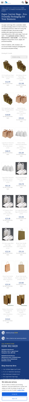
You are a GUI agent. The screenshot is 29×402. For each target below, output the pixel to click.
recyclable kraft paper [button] (7, 30)
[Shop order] (19, 57)
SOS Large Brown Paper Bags (10, 376)
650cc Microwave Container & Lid (11, 374)
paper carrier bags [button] (8, 25)
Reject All (14, 398)
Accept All (14, 394)
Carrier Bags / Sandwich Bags (12, 8)
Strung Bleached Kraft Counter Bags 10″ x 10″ (14, 379)
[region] (14, 390)
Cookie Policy (20, 390)
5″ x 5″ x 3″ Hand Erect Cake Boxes (11, 371)
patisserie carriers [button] (14, 36)
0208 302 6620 (10, 346)
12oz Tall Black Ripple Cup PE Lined (11, 369)
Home (3, 8)
